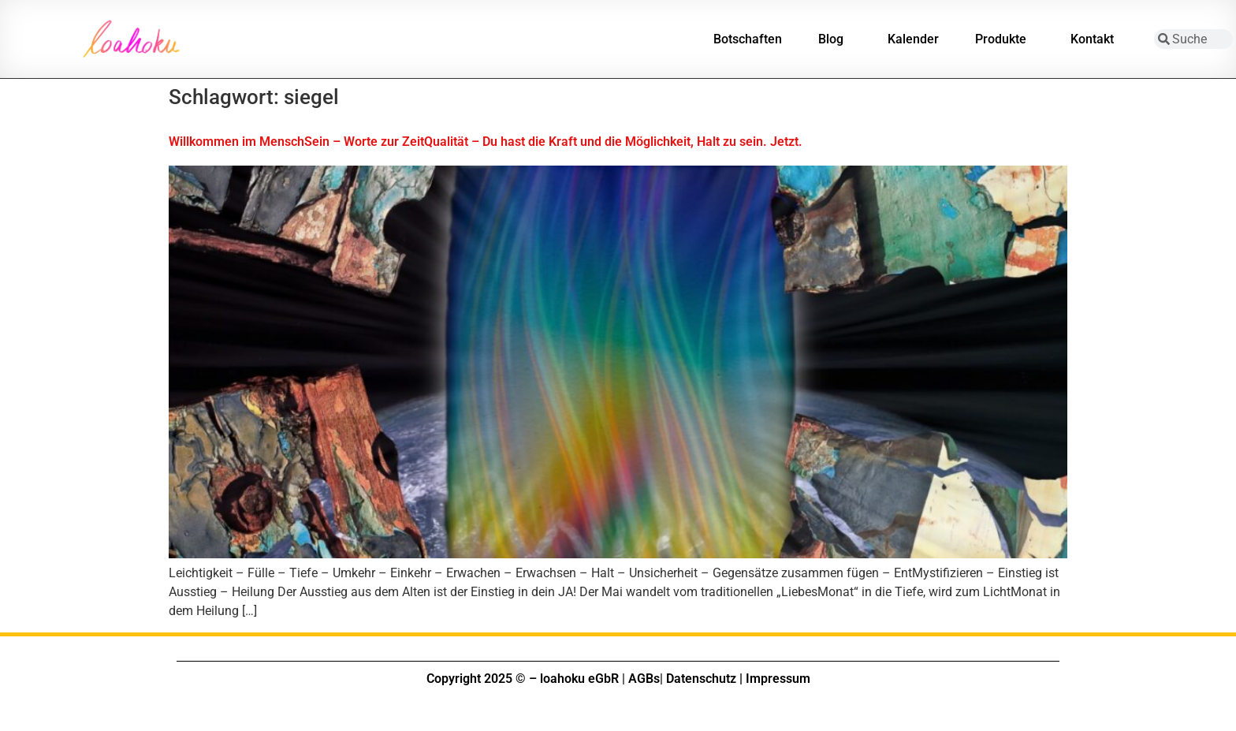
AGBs (644, 678)
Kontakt (1096, 39)
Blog (834, 39)
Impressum (778, 678)
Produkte (1004, 39)
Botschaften (747, 39)
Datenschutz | (704, 678)
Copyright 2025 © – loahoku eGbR (522, 678)
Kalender (913, 39)
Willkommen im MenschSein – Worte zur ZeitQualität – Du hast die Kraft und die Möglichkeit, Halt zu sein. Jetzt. (485, 141)
